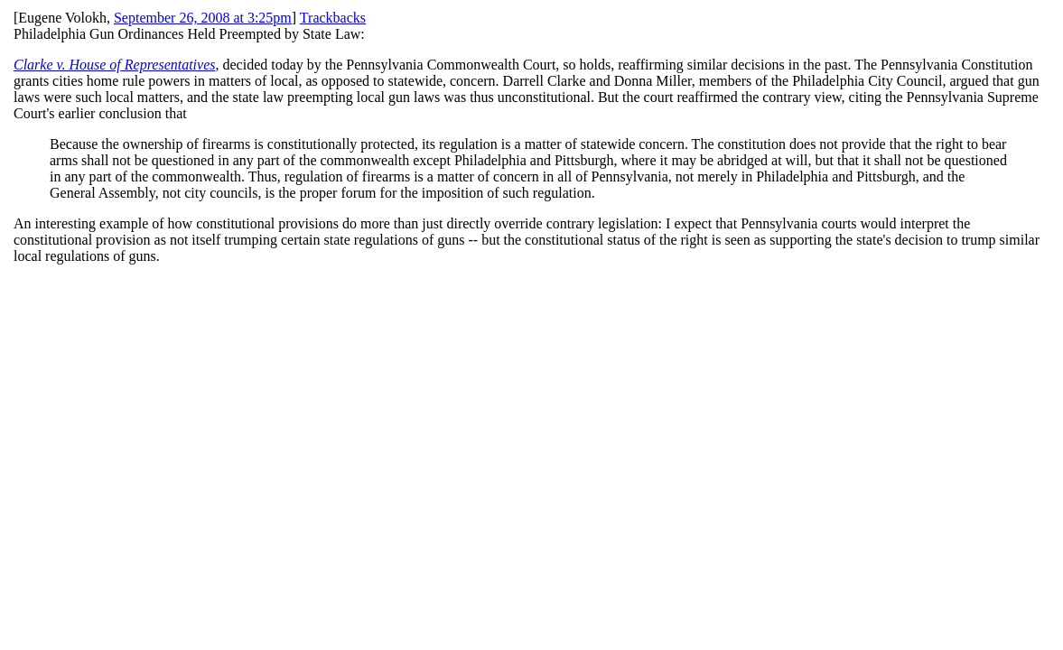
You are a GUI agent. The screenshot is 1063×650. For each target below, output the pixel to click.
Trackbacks (333, 17)
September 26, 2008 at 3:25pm (203, 17)
